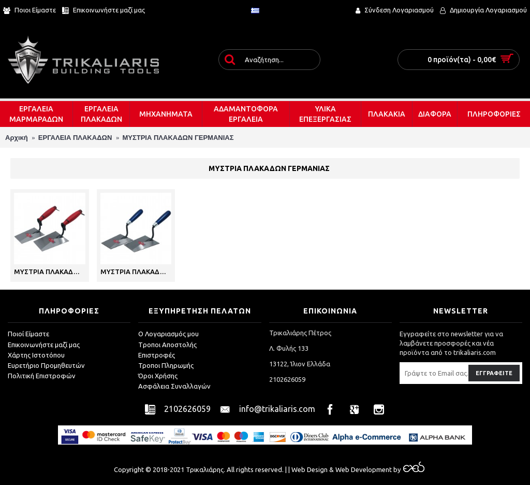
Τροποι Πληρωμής (166, 365)
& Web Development (360, 469)
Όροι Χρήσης (158, 375)
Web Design (309, 469)
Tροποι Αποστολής (167, 344)
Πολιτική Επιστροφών (42, 375)
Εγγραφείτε (494, 373)
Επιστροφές (156, 355)
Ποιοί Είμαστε (28, 333)
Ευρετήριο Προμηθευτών (46, 365)
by (408, 469)
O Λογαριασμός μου (168, 333)
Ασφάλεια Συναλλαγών (174, 386)
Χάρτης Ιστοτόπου (36, 355)
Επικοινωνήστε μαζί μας (44, 344)
